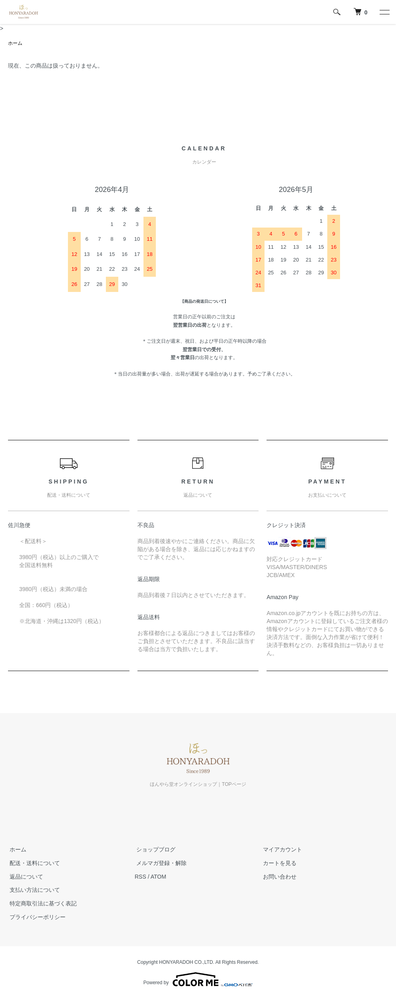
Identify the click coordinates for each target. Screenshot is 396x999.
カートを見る (278, 863)
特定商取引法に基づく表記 (41, 904)
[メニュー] (384, 12)
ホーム (15, 43)
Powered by (198, 980)
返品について (25, 876)
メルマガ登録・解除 (160, 863)
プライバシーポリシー (36, 917)
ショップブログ (154, 850)
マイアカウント (280, 850)
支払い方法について (33, 890)
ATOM (158, 876)
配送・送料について (33, 863)
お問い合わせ (278, 876)
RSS (140, 876)
